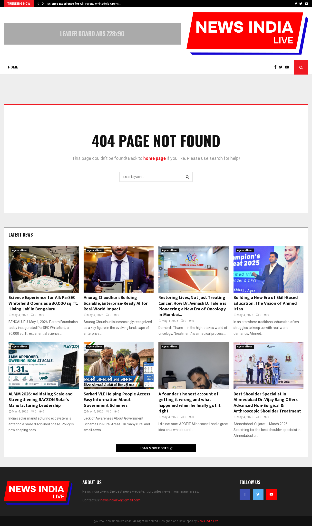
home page (154, 158)
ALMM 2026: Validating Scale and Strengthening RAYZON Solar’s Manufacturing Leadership (41, 400)
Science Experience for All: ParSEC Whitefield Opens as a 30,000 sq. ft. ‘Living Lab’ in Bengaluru (43, 303)
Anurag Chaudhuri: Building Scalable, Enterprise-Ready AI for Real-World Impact (116, 303)
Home (13, 67)
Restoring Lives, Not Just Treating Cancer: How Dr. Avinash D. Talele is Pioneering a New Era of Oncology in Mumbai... (192, 306)
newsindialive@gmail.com (120, 500)
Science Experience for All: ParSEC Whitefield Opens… (84, 3)
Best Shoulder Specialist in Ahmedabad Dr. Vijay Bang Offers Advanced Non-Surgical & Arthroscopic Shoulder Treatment (267, 403)
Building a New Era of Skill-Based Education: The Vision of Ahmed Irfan (266, 303)
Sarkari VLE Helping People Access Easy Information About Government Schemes (117, 400)
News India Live (207, 521)
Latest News (21, 234)
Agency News (20, 250)
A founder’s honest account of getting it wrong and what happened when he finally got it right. (189, 403)
